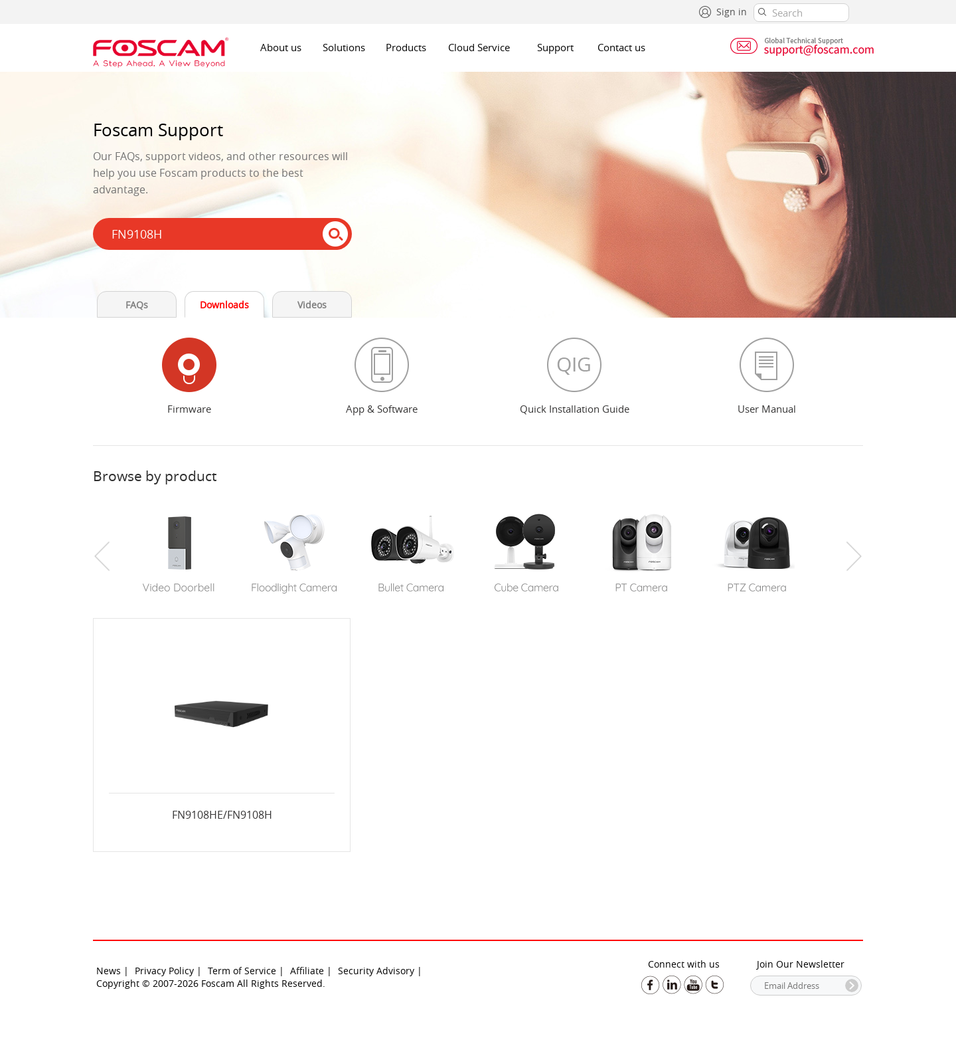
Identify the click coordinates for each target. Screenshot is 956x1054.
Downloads (224, 304)
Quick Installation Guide (574, 408)
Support (555, 47)
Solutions (344, 47)
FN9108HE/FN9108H (222, 814)
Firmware (189, 408)
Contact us (621, 47)
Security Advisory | (380, 970)
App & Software (382, 408)
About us (280, 47)
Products (406, 47)
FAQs (136, 304)
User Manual (767, 408)
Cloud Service (479, 47)
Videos (312, 304)
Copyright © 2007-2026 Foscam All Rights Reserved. (210, 983)
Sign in (731, 11)
